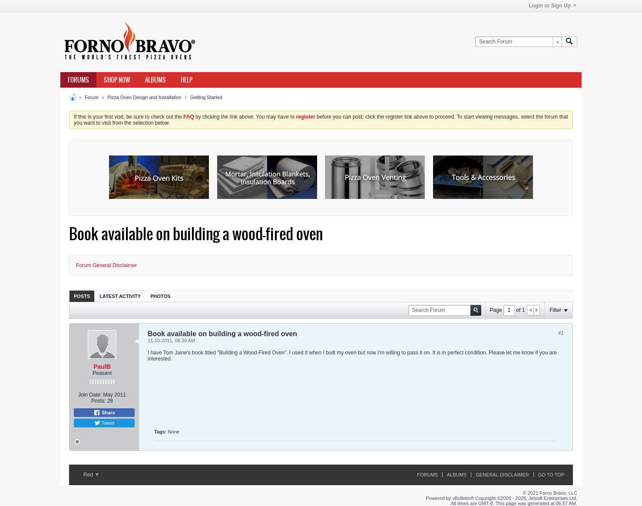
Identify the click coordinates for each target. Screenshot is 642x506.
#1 (561, 333)
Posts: (98, 401)
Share (104, 412)
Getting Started (206, 97)
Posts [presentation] (82, 296)
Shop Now (117, 80)
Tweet (104, 423)
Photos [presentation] (160, 296)
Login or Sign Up (552, 6)
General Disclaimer (502, 474)
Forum (92, 97)
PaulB (102, 366)
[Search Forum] (518, 41)
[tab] (82, 296)
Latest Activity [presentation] (120, 296)
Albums (155, 80)
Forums (78, 80)
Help (186, 80)
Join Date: (90, 395)
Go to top (551, 474)
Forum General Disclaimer (106, 265)
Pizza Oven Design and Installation (144, 97)
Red (91, 475)
